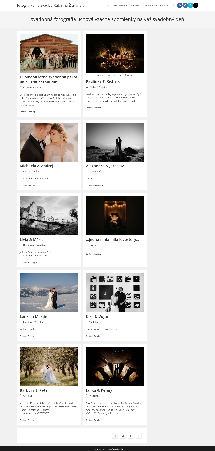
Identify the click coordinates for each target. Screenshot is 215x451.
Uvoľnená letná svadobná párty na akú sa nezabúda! (48, 79)
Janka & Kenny (99, 388)
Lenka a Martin (33, 315)
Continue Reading (28, 112)
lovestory (27, 87)
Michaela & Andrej (36, 165)
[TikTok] (195, 5)
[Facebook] (180, 5)
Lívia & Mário (32, 238)
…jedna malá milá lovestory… (112, 238)
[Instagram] (185, 5)
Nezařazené (95, 171)
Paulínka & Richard (103, 81)
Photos (92, 87)
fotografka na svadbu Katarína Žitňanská (51, 5)
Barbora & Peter (34, 388)
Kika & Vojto (97, 315)
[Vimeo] (190, 5)
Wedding (39, 87)
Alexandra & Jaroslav (105, 165)
